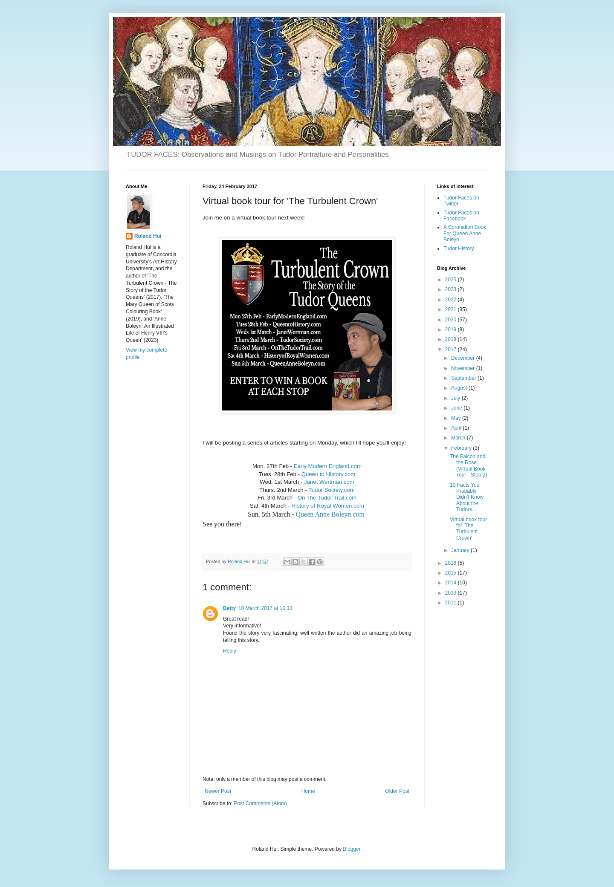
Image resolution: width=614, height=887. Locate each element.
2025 (451, 280)
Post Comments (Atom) (260, 803)
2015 (451, 573)
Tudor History (458, 248)
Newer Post (218, 791)
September (464, 378)
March (459, 438)
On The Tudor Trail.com (327, 497)
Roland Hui (147, 236)
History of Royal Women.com (327, 506)
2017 (451, 349)
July (456, 398)
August (460, 388)
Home (308, 791)
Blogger (351, 849)
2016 (451, 563)
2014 (451, 583)
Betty (229, 608)
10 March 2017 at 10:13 (265, 608)
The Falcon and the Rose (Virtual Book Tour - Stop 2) (468, 466)
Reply (229, 651)
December (463, 358)
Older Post (397, 791)
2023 (451, 289)
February (462, 448)
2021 (451, 309)
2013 (451, 593)
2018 (451, 339)
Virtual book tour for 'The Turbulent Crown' (468, 529)
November (463, 368)
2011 (451, 603)
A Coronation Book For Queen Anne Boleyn (464, 233)
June (457, 408)
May (456, 418)
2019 (451, 329)
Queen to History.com (328, 474)
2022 (451, 300)
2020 (451, 320)
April (457, 428)
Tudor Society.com (331, 490)
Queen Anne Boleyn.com (330, 514)
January (461, 550)
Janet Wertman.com (329, 482)
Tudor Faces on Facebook (461, 216)
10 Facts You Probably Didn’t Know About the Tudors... (467, 497)
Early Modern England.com (328, 466)
